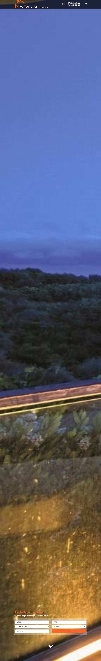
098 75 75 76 (74, 3)
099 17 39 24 (74, 5)
